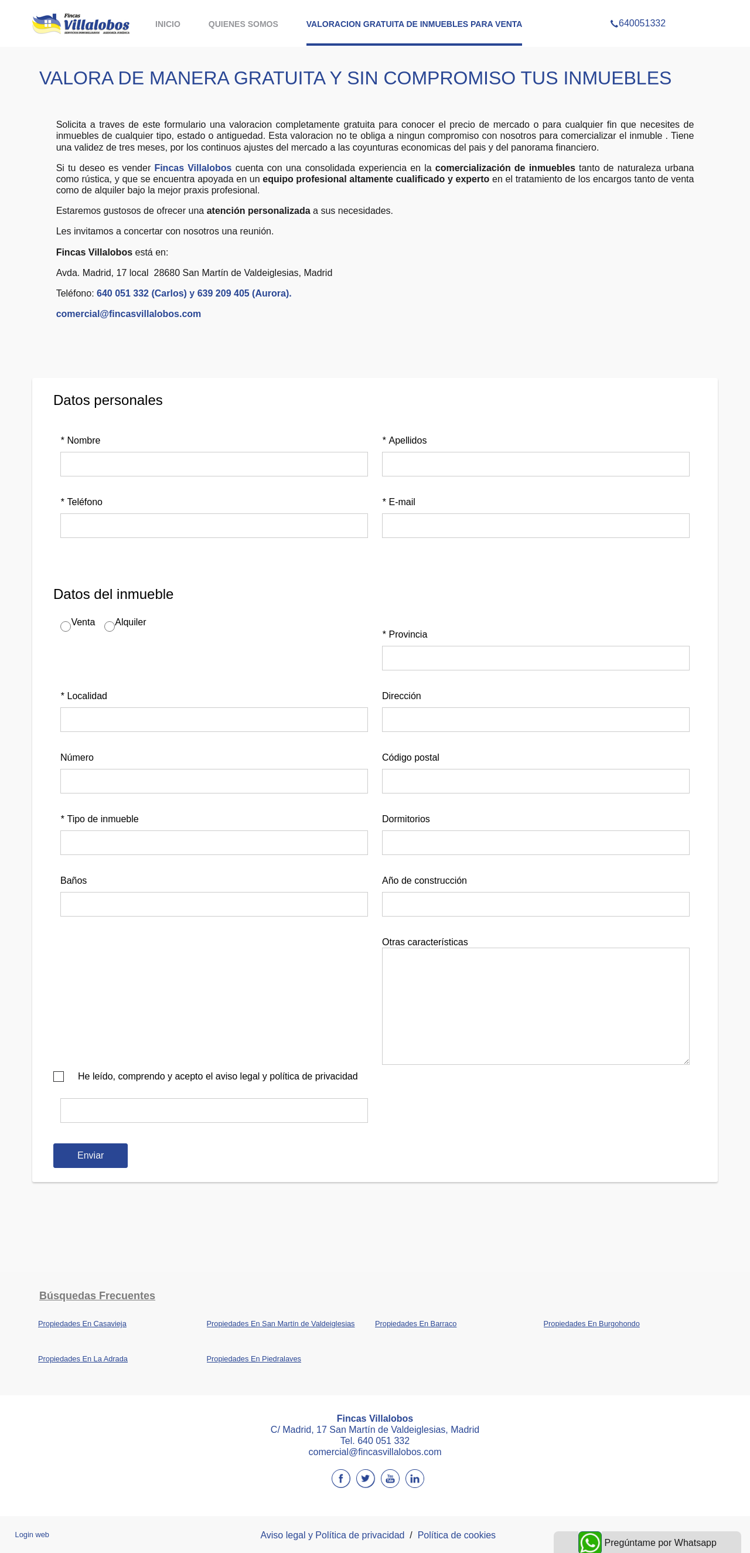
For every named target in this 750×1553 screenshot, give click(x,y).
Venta (83, 622)
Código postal (410, 757)
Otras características (425, 942)
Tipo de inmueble (99, 819)
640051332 (638, 8)
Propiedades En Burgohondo (592, 1323)
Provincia (404, 634)
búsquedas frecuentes (97, 1296)
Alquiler (130, 622)
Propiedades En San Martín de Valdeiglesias (281, 1323)
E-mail (398, 502)
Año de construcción (424, 881)
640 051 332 (383, 1441)
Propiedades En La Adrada (83, 1358)
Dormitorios (406, 819)
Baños (73, 881)
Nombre (80, 440)
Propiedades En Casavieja (82, 1323)
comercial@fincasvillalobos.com (129, 314)
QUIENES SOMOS (243, 24)
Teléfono (81, 502)
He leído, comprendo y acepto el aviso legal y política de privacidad (218, 1076)
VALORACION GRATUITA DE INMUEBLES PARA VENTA (414, 24)
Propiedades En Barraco (415, 1323)
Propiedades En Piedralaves (254, 1358)
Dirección (401, 696)
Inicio (167, 24)
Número (77, 757)
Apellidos (404, 440)
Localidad (83, 696)
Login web (32, 1534)
